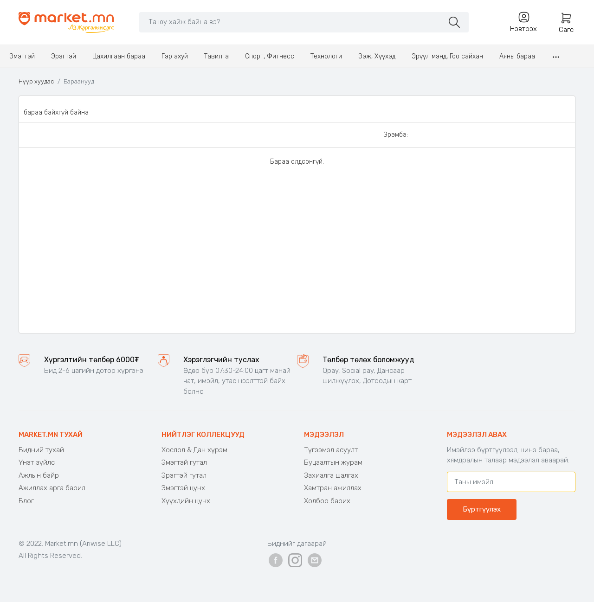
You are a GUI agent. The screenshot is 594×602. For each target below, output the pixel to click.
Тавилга (216, 56)
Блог (26, 501)
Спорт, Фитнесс (269, 56)
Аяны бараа (517, 56)
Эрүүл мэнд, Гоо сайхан (447, 56)
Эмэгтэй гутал (184, 462)
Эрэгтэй (63, 56)
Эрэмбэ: (395, 135)
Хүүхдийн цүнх (185, 501)
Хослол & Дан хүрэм (194, 450)
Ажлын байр (39, 475)
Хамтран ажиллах (333, 488)
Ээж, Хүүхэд (376, 56)
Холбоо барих (327, 501)
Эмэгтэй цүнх (183, 488)
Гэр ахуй (174, 56)
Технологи (326, 56)
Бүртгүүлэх (482, 509)
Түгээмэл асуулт (331, 450)
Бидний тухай (41, 450)
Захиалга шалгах (331, 475)
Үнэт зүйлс (37, 462)
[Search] (291, 22)
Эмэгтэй (22, 56)
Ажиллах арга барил (52, 488)
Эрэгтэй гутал (184, 475)
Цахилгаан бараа (118, 56)
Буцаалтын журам (333, 462)
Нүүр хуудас (36, 81)
